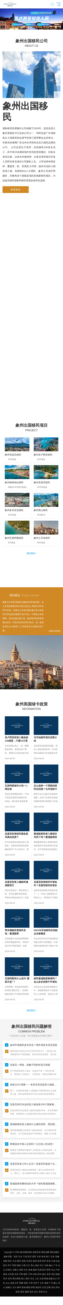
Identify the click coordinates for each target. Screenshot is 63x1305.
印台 (20, 1256)
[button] (25, 27)
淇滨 (5, 1265)
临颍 (51, 1278)
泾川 (14, 1287)
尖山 (8, 1283)
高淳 (30, 1256)
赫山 (51, 1265)
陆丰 (44, 1270)
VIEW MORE (54, 631)
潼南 (46, 1283)
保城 (30, 1270)
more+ (31, 553)
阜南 (41, 1292)
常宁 (10, 1265)
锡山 (44, 1274)
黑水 (39, 1274)
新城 (24, 1287)
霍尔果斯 (16, 1278)
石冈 (10, 1278)
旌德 (58, 1274)
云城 (53, 1261)
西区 (34, 1256)
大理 (31, 1283)
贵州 (44, 1261)
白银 (35, 1274)
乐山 (53, 1270)
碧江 (23, 1278)
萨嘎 (33, 1287)
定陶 (49, 1287)
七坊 (42, 1283)
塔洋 (5, 1278)
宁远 (25, 1256)
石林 (46, 1265)
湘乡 (37, 1265)
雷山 (33, 1265)
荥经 (22, 1292)
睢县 (5, 1274)
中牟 (58, 1270)
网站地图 (45, 1252)
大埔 (23, 1265)
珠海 (18, 1292)
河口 (42, 1265)
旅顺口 (9, 1287)
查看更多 (20, 189)
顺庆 (26, 1274)
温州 (53, 1274)
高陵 (21, 1270)
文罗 (17, 1283)
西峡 (21, 1283)
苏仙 (53, 1287)
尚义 (45, 1292)
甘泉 (39, 1256)
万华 (30, 1274)
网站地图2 (54, 1252)
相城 (19, 1265)
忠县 (58, 1261)
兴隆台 (15, 1270)
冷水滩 (11, 1274)
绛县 (43, 1256)
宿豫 (57, 1256)
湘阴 (27, 1292)
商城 (46, 1278)
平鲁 (21, 1274)
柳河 (19, 1261)
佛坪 (19, 1287)
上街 (37, 1278)
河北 (32, 1278)
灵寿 (49, 1274)
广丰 (51, 1283)
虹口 (55, 1278)
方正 (28, 1265)
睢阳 (28, 1287)
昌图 (5, 1261)
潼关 (10, 1261)
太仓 (14, 1261)
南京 (32, 1292)
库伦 (58, 1287)
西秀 (49, 1270)
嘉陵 (35, 1270)
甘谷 (26, 1270)
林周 (39, 1261)
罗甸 (49, 1261)
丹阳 (14, 1265)
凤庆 (16, 1256)
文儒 (41, 1278)
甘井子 (36, 1283)
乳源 (39, 1270)
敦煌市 (38, 1287)
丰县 (53, 1256)
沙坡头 (9, 1270)
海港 (35, 1261)
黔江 (48, 1256)
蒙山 (55, 1283)
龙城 (12, 1283)
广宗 (55, 1265)
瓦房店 (29, 1261)
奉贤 (26, 1283)
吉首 (16, 1274)
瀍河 (28, 1278)
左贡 (44, 1287)
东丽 (24, 1261)
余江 (36, 1292)
